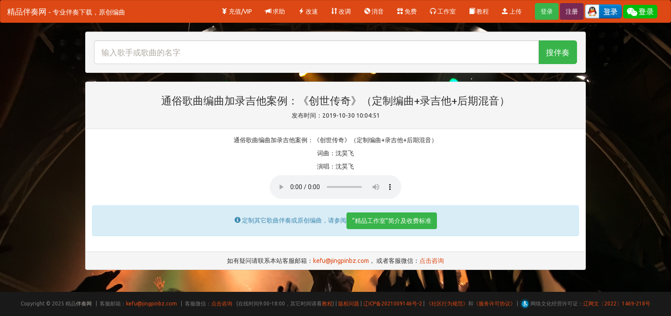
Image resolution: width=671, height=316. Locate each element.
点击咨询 (431, 260)
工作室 (443, 11)
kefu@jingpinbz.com (341, 260)
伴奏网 (84, 303)
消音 (374, 11)
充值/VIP (236, 11)
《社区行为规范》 (447, 303)
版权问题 (348, 303)
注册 (572, 11)
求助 (275, 11)
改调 (341, 11)
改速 (308, 11)
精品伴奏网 (66, 11)
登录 (547, 11)
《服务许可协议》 (494, 303)
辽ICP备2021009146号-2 (392, 303)
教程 (479, 11)
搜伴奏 (558, 52)
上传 (512, 11)
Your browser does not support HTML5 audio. (335, 187)
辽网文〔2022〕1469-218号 (616, 303)
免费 (407, 11)
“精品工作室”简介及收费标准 (391, 220)
